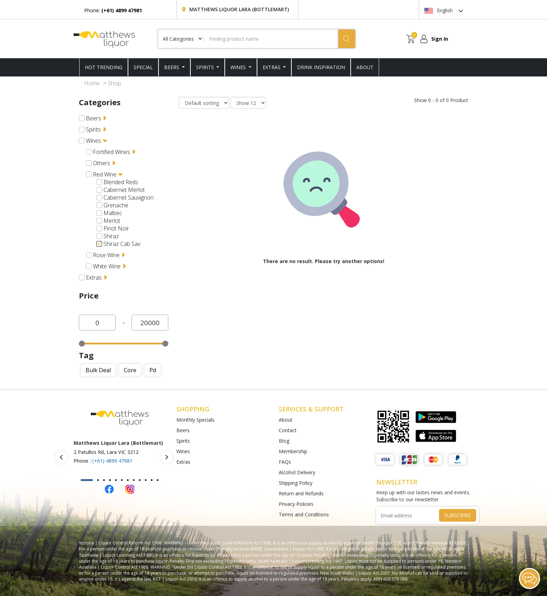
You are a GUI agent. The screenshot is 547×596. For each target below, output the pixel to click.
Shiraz (111, 236)
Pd (152, 370)
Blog (284, 440)
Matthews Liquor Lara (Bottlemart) (239, 9)
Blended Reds (120, 182)
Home (92, 83)
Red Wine (104, 174)
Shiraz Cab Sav (121, 244)
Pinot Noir (116, 228)
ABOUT (364, 67)
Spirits (205, 67)
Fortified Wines (111, 152)
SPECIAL (143, 67)
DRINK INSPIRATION (321, 67)
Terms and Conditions (304, 514)
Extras (272, 67)
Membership (293, 451)
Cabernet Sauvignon (128, 197)
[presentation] (61, 457)
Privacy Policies (296, 504)
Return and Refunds (301, 493)
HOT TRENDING (103, 67)
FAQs (285, 461)
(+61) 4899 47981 (112, 460)
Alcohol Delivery (297, 472)
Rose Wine (106, 255)
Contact (288, 430)
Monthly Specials (195, 419)
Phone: (113, 10)
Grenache (115, 205)
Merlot (111, 221)
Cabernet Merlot (124, 190)
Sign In (439, 38)
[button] (87, 480)
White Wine (107, 266)
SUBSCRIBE (457, 515)
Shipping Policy (295, 483)
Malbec (112, 213)
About (285, 419)
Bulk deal (98, 370)
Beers (172, 67)
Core (130, 370)
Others (101, 163)
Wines (238, 67)
